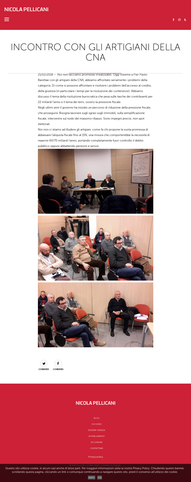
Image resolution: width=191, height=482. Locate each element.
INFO (91, 477)
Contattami (96, 448)
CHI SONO (97, 424)
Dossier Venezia (96, 430)
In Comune (96, 442)
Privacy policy (95, 456)
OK (99, 477)
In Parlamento (97, 436)
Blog (96, 418)
